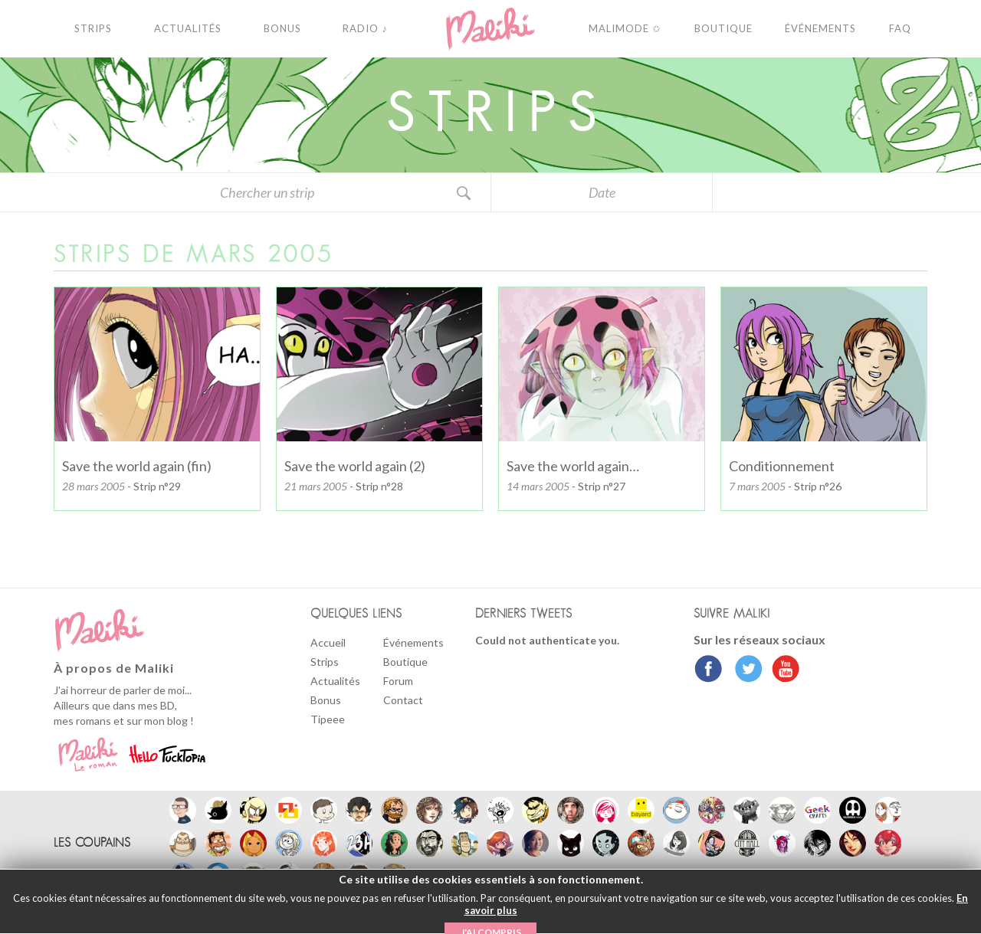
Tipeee (327, 719)
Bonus (325, 699)
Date (602, 192)
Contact (403, 699)
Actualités (335, 680)
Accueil (328, 642)
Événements (413, 642)
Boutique (405, 661)
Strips (324, 661)
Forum (398, 680)
